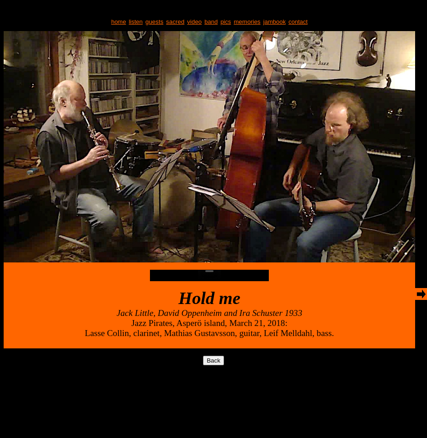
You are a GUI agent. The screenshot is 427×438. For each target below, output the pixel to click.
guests (154, 21)
